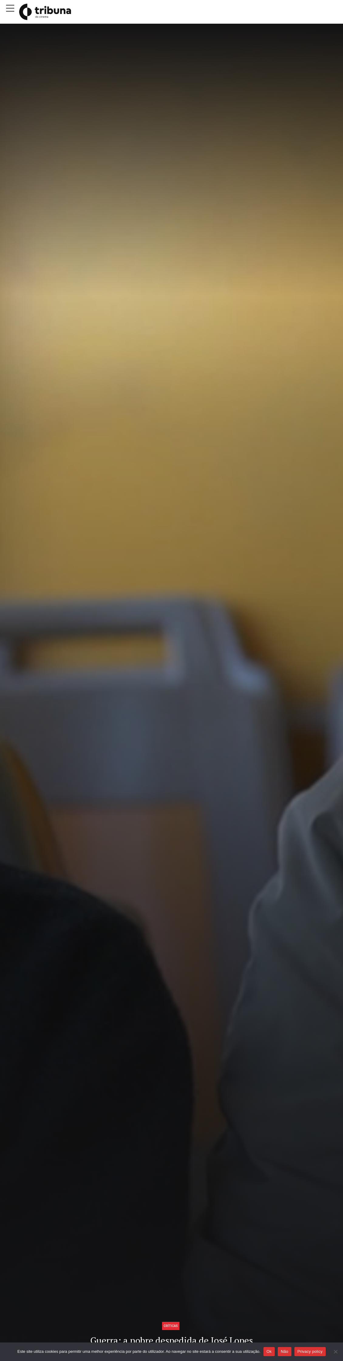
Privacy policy (310, 1351)
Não (284, 1351)
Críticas (171, 1325)
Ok (269, 1351)
